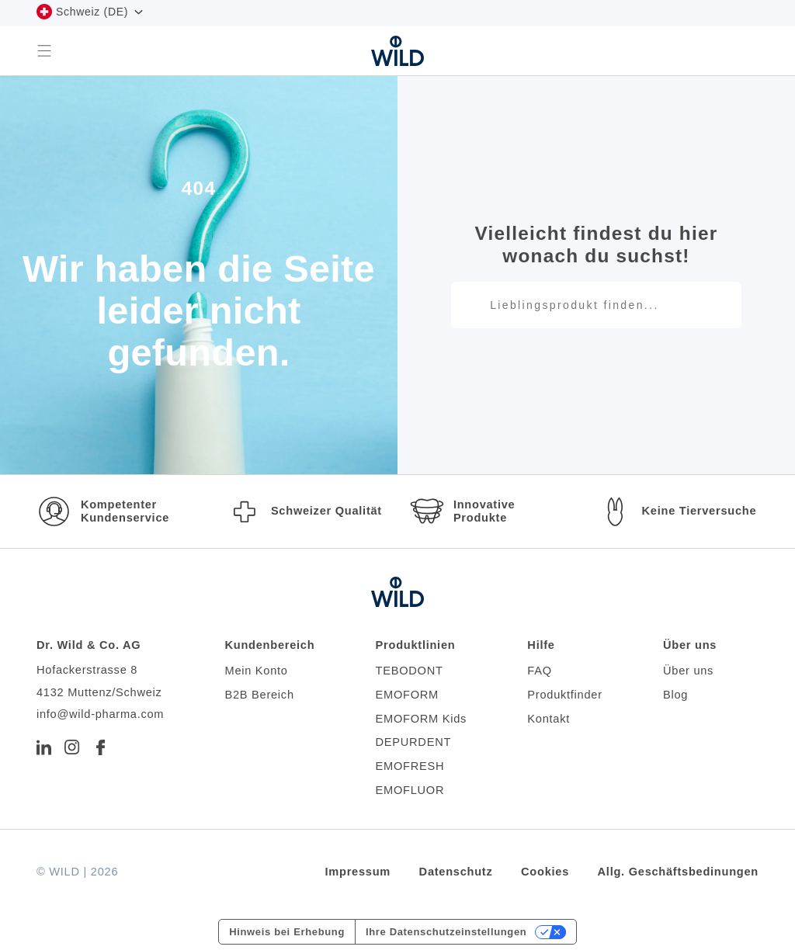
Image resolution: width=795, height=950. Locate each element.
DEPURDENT (414, 742)
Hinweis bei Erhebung (287, 932)
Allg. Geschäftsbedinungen (678, 871)
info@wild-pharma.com (100, 714)
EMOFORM (407, 694)
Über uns (688, 670)
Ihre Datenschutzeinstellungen (446, 932)
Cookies (545, 871)
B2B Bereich (258, 694)
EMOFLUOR (410, 790)
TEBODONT (409, 670)
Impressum (358, 871)
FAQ (539, 670)
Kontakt (548, 718)
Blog (675, 694)
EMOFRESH (410, 766)
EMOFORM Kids (421, 718)
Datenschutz (456, 871)
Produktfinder (564, 694)
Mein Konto (255, 670)
